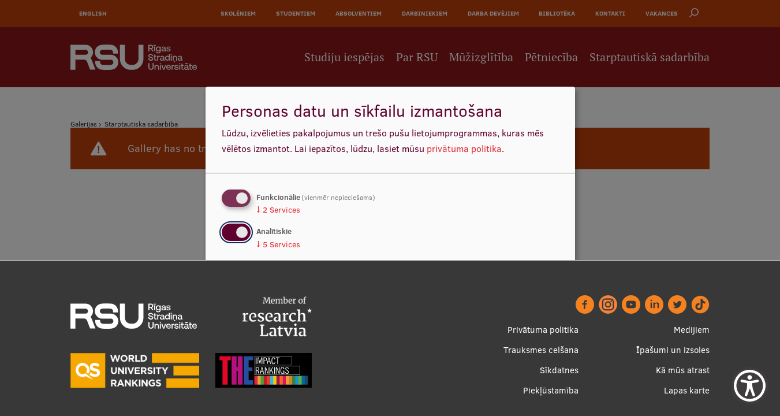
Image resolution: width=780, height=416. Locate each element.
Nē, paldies (256, 299)
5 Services (278, 244)
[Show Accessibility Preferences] (749, 385)
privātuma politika (464, 148)
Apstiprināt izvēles (507, 299)
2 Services (278, 210)
